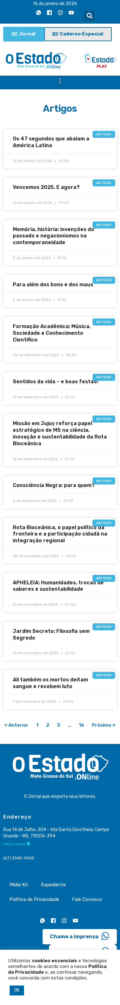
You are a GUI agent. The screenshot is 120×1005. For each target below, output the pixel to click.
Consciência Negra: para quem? (54, 485)
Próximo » (104, 725)
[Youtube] (71, 12)
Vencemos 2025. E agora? (46, 187)
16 (81, 725)
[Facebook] (49, 12)
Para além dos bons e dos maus (53, 284)
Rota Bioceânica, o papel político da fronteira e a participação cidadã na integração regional (60, 534)
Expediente (53, 885)
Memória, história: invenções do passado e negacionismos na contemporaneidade (53, 236)
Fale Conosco (87, 899)
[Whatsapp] (38, 12)
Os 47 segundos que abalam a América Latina (51, 142)
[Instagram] (60, 12)
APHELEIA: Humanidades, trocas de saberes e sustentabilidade (58, 586)
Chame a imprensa (79, 936)
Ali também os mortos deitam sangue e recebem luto (50, 683)
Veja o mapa (16, 844)
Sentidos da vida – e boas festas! (55, 382)
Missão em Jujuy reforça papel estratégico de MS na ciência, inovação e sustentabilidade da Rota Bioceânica (60, 433)
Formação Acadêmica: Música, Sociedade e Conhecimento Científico (52, 333)
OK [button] (17, 990)
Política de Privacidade (34, 899)
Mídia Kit (19, 885)
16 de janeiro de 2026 (55, 3)
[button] (89, 16)
